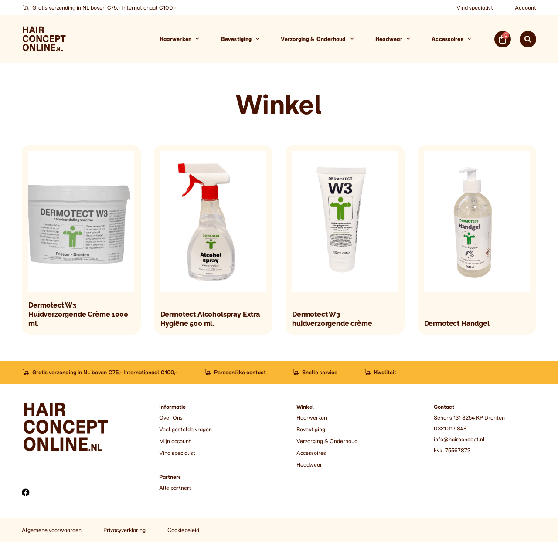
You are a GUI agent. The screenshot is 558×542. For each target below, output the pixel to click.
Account (525, 7)
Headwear (392, 39)
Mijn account (175, 441)
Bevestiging (240, 39)
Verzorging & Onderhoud (317, 39)
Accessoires (451, 39)
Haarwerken (179, 39)
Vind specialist (474, 7)
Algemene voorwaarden (51, 530)
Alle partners (175, 487)
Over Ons (171, 417)
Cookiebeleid (184, 530)
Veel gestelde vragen (185, 429)
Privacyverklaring (124, 530)
